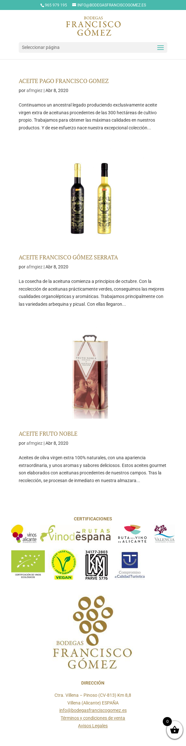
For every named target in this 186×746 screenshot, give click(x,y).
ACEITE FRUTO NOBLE (48, 433)
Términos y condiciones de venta (93, 718)
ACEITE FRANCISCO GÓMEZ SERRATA (68, 257)
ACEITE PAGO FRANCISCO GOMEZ (64, 81)
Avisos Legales (93, 725)
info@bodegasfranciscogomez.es (93, 710)
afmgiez (34, 90)
